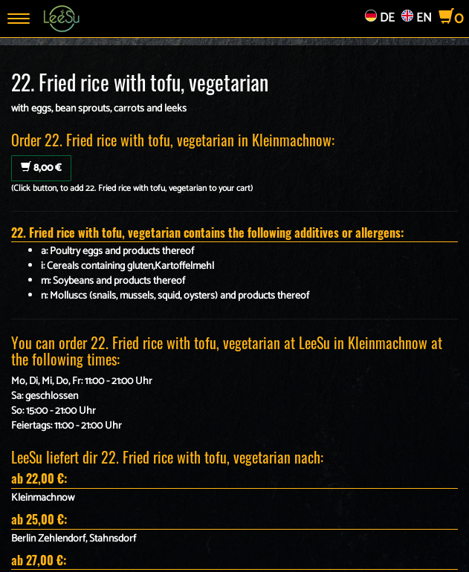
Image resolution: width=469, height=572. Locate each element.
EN (416, 18)
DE (380, 18)
